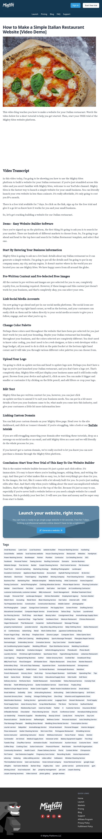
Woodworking (40, 716)
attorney (7, 758)
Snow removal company (51, 762)
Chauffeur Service (24, 743)
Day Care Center (59, 642)
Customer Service (73, 708)
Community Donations (13, 750)
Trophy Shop (76, 685)
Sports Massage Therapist (62, 638)
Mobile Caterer (64, 604)
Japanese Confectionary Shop (70, 631)
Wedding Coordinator (80, 646)
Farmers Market (87, 596)
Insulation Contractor (12, 573)
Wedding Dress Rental (33, 723)
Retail (36, 631)
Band (6, 677)
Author (41, 658)
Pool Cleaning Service (75, 577)
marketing (85, 550)
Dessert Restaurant (76, 700)
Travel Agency (30, 577)
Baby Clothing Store (73, 627)
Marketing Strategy (40, 569)
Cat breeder (8, 739)
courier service (10, 727)
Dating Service (29, 700)
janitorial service (82, 766)
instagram (90, 577)
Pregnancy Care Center (45, 754)
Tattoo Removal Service (73, 681)
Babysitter (22, 727)
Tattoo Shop (65, 611)
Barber (34, 565)
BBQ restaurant (45, 592)
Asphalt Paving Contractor (69, 573)
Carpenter (40, 623)
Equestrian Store (48, 665)
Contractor (59, 557)
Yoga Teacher (38, 619)
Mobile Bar (20, 650)
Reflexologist (39, 719)
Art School (20, 739)
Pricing (44, 14)
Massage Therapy (71, 623)
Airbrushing (58, 692)
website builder (50, 550)
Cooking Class (21, 746)
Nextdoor (80, 669)
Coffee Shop (9, 746)
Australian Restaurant (66, 665)
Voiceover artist (52, 739)
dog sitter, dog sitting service (51, 627)
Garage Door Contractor (38, 607)
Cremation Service (43, 642)
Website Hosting (55, 580)
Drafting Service (86, 607)
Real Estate (66, 746)
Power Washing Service (13, 557)
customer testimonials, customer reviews (20, 592)
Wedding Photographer (60, 569)
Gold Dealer (71, 673)
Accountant (51, 573)
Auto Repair (38, 615)
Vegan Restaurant (11, 623)
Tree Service (23, 565)
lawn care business (32, 762)
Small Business (10, 550)
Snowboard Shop (84, 658)
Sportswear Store (50, 654)
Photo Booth (84, 650)
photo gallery (45, 773)
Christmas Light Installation (30, 654)
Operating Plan (85, 673)
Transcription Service (79, 723)
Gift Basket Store (40, 661)
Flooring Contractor (90, 584)
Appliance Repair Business (34, 573)
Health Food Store (11, 708)
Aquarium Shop (24, 619)
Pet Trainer (8, 754)
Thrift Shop (26, 615)
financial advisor (10, 719)
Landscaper (76, 569)
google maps (89, 762)
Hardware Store (52, 619)
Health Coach (30, 750)
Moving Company (57, 577)
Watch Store (9, 600)
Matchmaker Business (12, 700)
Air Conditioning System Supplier (17, 646)
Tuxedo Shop (9, 743)
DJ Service (85, 573)
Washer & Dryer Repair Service (16, 688)
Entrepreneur (83, 665)
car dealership (9, 716)
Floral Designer (25, 661)
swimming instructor (28, 735)
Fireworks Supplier (25, 716)
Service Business (78, 561)
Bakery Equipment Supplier (71, 739)
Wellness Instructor (54, 735)
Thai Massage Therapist (13, 723)
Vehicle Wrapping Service (55, 650)
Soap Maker (8, 650)
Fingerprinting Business (26, 658)
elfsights (7, 766)
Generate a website (51, 530)
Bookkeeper (29, 557)
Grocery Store (26, 673)
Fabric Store (38, 677)
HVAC (84, 600)
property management (47, 770)
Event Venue (63, 685)
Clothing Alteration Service (50, 584)
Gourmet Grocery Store (13, 696)
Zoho (30, 692)
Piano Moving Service (40, 712)
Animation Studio (40, 743)
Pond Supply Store (11, 704)
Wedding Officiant (40, 646)
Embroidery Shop (11, 665)
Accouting (20, 600)
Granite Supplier (74, 642)
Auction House (70, 743)
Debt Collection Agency (75, 692)
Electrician (18, 577)
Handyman (92, 553)
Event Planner (17, 588)
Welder (7, 588)
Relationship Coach (28, 708)
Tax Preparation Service (13, 604)
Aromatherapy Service (37, 727)
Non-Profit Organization (82, 746)
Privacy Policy (84, 823)
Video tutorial (31, 773)
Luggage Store (60, 700)
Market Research (85, 661)
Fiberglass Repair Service (84, 638)
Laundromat (88, 611)
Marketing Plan (24, 580)
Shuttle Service (25, 719)
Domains (65, 561)
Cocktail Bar (70, 658)
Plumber (49, 557)
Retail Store (31, 600)
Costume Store (85, 743)
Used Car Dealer (45, 708)
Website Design (10, 565)
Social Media (9, 553)
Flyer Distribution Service (59, 646)
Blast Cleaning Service (47, 600)
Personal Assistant (69, 719)
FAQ (58, 14)
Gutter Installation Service (46, 685)
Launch (35, 14)
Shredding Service (83, 731)
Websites (81, 553)
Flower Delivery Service (47, 750)
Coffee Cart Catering (25, 638)
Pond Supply (92, 700)
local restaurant (24, 770)
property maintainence (13, 627)
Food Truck (8, 569)
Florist (60, 750)
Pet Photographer (11, 607)
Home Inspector (86, 580)
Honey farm (79, 716)
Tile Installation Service (13, 762)
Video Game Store (84, 634)
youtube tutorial (31, 627)
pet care (62, 770)
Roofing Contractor (51, 561)
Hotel (96, 743)
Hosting (28, 696)
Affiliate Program (85, 819)
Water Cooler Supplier (39, 688)
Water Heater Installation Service (63, 688)
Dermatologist (9, 642)
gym (93, 766)
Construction (30, 604)
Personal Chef (18, 596)
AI (5, 631)
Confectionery (14, 631)
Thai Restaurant (27, 623)
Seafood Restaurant (54, 623)
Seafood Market (86, 704)
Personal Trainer (20, 561)
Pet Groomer (84, 565)
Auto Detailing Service (88, 719)
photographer (78, 604)
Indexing (17, 758)
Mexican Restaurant (69, 619)
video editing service (31, 758)
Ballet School (31, 669)
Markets (81, 805)
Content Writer (72, 750)
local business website (34, 553)
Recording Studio (63, 754)
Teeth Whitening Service (23, 685)
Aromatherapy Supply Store (87, 615)
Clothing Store (9, 619)
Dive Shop (58, 696)
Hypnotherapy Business (69, 654)
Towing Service (35, 561)
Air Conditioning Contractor (79, 588)
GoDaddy (21, 692)
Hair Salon (63, 600)
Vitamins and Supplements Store (77, 696)
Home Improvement (81, 754)
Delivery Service (10, 681)
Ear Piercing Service (11, 615)
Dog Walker (43, 577)
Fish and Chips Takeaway (30, 665)
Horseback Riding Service (87, 712)
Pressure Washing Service (68, 550)
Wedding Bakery (42, 638)
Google (7, 596)
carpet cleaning (74, 770)
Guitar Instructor (36, 746)
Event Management (61, 592)
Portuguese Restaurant (64, 731)
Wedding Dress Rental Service (56, 723)
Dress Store (71, 661)
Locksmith (40, 588)
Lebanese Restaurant (89, 654)
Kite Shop (26, 634)
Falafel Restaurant (40, 681)
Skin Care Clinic (47, 731)
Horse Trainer (70, 735)
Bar (34, 770)
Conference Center (67, 712)
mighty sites (48, 766)
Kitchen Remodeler (52, 596)
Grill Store (90, 692)
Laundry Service (10, 654)
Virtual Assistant (55, 727)
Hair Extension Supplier (24, 754)
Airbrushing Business (43, 692)
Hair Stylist (62, 588)
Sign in (76, 5)
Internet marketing (23, 569)
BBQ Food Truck (10, 661)
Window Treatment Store (81, 592)
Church (54, 712)
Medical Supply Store (35, 739)
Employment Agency (70, 596)
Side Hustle (72, 677)
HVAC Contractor (70, 580)
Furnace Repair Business (54, 673)
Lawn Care (23, 550)
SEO (86, 557)
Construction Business (46, 604)
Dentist (89, 735)
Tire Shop (88, 739)
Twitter (57, 708)
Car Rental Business (47, 669)
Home (80, 798)
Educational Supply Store (55, 677)
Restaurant (71, 553)
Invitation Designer (34, 650)
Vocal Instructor (56, 743)
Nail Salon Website (21, 766)
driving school (9, 770)
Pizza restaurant (10, 731)
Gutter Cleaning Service (29, 731)
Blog (52, 14)
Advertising (26, 631)
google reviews (58, 773)
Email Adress (84, 688)
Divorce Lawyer (53, 634)
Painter (40, 557)
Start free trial (91, 5)
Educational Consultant (13, 611)
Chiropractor (85, 750)
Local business (35, 550)
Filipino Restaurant (57, 661)
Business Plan (9, 580)
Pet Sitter (29, 588)
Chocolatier (25, 712)
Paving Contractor (11, 584)
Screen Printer (71, 607)
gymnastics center (45, 700)
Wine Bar (7, 685)
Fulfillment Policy (85, 826)
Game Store (15, 677)
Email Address (9, 692)
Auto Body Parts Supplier (14, 669)
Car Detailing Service (74, 557)
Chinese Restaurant (87, 619)
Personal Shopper (71, 727)
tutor (58, 766)
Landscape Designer (34, 596)
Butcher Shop (9, 638)
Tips (95, 673)
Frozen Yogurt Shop (11, 634)
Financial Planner (52, 746)
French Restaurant (11, 673)
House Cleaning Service (55, 553)
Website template (39, 580)
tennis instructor (10, 735)
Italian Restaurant (91, 627)
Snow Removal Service (72, 762)
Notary (81, 735)
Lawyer (23, 607)
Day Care (90, 716)
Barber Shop (36, 766)
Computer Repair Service (34, 611)
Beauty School (54, 716)
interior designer (87, 727)
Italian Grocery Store (54, 658)
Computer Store (67, 634)
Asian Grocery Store (29, 704)
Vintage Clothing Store (42, 696)
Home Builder (55, 681)
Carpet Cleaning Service (48, 565)
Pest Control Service (68, 565)
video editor (46, 758)
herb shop (39, 673)
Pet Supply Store (57, 607)
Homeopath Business (65, 669)
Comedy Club (90, 681)
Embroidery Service (25, 642)
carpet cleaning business (13, 773)
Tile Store (62, 704)
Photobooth (72, 650)
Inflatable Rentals (11, 712)
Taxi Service (73, 704)
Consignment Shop (66, 615)
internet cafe (74, 600)
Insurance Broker (89, 708)
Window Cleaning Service (75, 758)
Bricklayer (27, 677)
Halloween (58, 758)
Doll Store (83, 677)
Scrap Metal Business (47, 704)
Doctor (41, 735)
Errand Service (52, 611)
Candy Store (67, 716)
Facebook (8, 561)
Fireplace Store (38, 634)
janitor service (67, 766)
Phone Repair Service (71, 584)
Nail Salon (51, 588)
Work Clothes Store (48, 631)
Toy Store (76, 611)
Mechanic (8, 577)
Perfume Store (25, 681)
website (20, 553)
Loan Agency (9, 658)
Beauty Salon (51, 615)
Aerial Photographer (29, 584)
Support (66, 14)
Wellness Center (53, 719)
